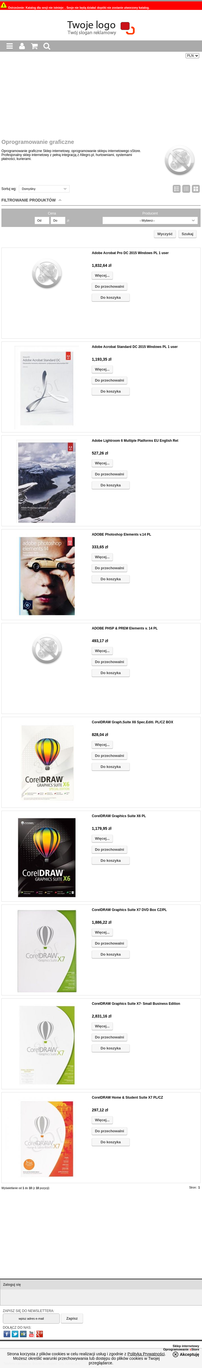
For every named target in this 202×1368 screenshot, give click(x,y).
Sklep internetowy (186, 1346)
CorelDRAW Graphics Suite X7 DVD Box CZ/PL (129, 910)
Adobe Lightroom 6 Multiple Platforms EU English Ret (135, 441)
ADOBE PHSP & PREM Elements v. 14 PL (125, 628)
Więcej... (102, 275)
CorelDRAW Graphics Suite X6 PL (119, 816)
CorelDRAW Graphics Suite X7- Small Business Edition (136, 1004)
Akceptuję (189, 1354)
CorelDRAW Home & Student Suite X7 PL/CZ (127, 1097)
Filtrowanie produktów (28, 200)
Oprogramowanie (176, 1349)
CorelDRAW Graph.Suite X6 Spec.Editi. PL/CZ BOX (132, 722)
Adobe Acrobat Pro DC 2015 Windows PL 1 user (130, 253)
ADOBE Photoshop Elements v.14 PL (121, 534)
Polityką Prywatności (146, 1354)
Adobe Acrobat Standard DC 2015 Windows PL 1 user (135, 347)
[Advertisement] (100, 99)
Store (194, 1349)
